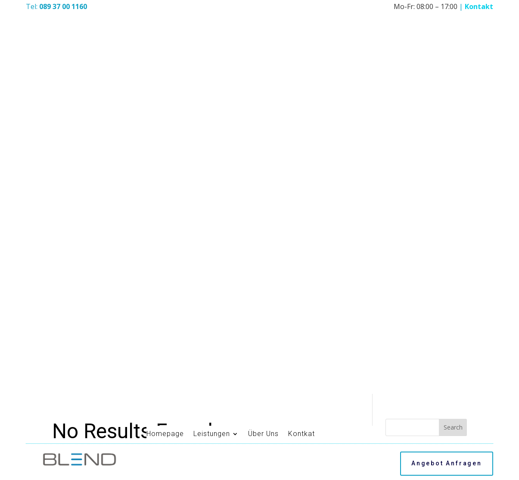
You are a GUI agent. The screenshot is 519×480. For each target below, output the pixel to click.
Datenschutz (279, 467)
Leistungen (211, 10)
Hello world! (404, 161)
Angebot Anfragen (446, 39)
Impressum (238, 467)
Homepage (165, 10)
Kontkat (301, 10)
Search (453, 87)
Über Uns (263, 10)
